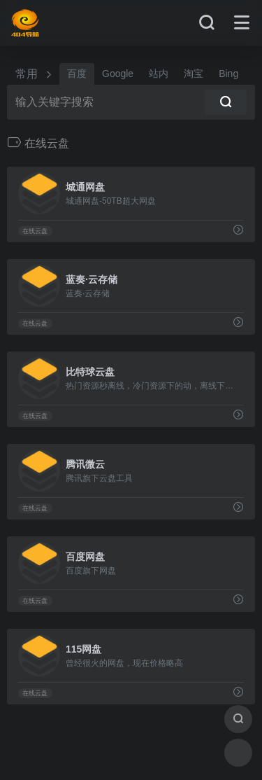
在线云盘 (35, 231)
